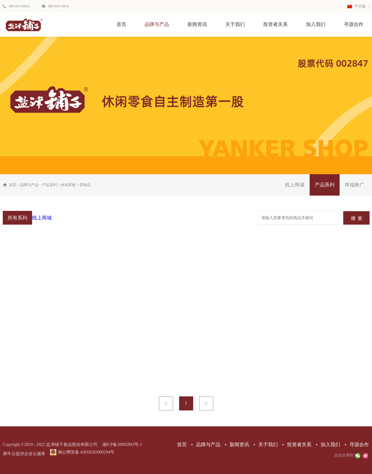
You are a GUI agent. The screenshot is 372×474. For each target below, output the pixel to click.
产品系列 (49, 185)
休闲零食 (68, 185)
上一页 (166, 403)
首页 (121, 24)
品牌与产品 (29, 185)
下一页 (206, 403)
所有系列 (17, 217)
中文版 (356, 6)
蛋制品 (84, 185)
